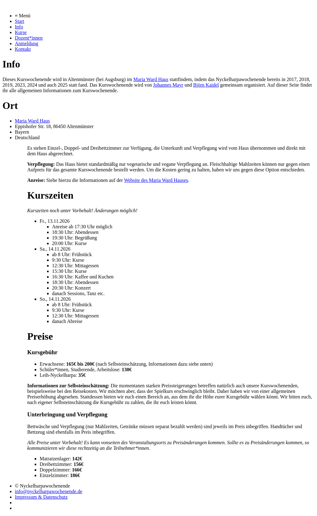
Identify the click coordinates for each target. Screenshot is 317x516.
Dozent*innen (29, 38)
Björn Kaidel (206, 85)
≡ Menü (22, 15)
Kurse (21, 32)
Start (19, 21)
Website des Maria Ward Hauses (156, 180)
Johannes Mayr (168, 85)
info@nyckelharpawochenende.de (48, 491)
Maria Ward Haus (150, 79)
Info (19, 26)
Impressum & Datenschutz (41, 497)
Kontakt (23, 49)
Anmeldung (26, 43)
